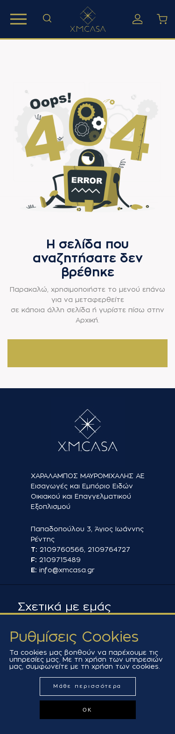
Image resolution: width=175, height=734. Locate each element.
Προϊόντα (18, 19)
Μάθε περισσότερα (87, 686)
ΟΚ (87, 710)
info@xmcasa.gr (67, 570)
